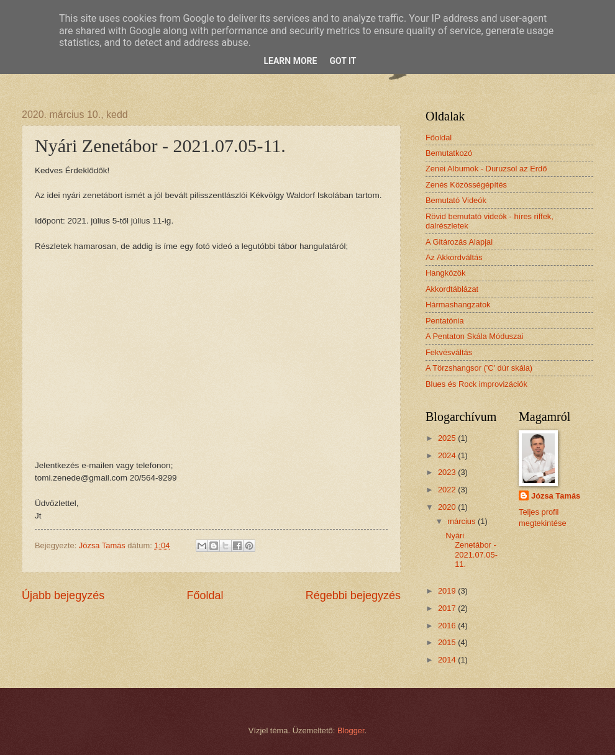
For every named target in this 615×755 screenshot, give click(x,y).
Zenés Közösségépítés (466, 184)
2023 (448, 472)
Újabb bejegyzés (63, 595)
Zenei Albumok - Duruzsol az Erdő (486, 168)
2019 (448, 590)
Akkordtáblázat (452, 289)
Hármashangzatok (458, 304)
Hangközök (445, 273)
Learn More (290, 61)
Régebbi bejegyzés (353, 595)
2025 (448, 438)
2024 (448, 455)
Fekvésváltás (449, 352)
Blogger (351, 730)
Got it (342, 61)
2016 (448, 625)
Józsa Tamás (555, 495)
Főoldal (204, 595)
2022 (448, 489)
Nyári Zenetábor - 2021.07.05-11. (471, 550)
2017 (448, 608)
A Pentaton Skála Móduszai (474, 336)
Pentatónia (445, 320)
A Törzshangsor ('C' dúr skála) (479, 368)
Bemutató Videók (456, 200)
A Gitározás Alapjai (459, 241)
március (462, 521)
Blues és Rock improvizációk (476, 384)
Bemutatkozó (449, 153)
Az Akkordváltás (454, 257)
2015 (448, 642)
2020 (448, 507)
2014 (448, 659)
